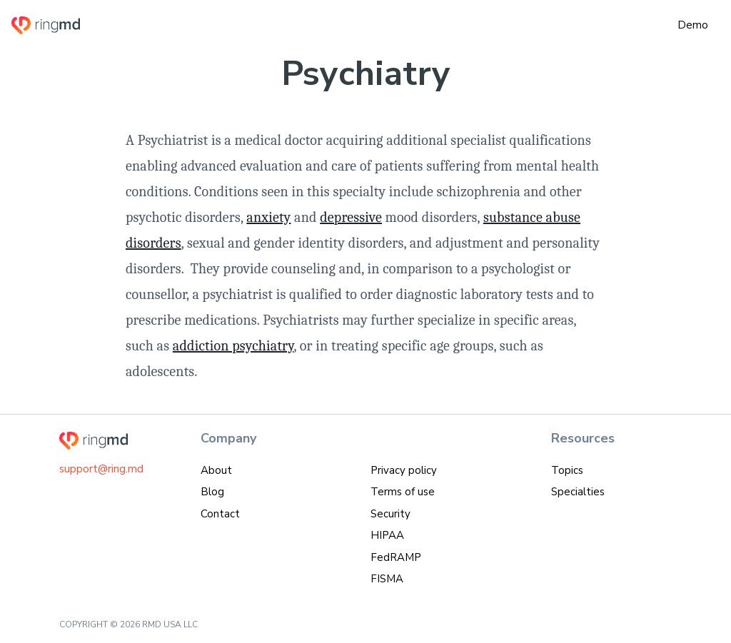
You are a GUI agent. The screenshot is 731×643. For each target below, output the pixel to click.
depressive (351, 217)
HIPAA (387, 535)
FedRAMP (395, 557)
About (216, 470)
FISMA (386, 579)
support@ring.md (101, 469)
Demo (692, 25)
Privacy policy (403, 470)
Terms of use (402, 492)
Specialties (578, 492)
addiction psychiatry (233, 346)
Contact (220, 514)
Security (390, 514)
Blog (212, 492)
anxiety (268, 217)
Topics (567, 470)
